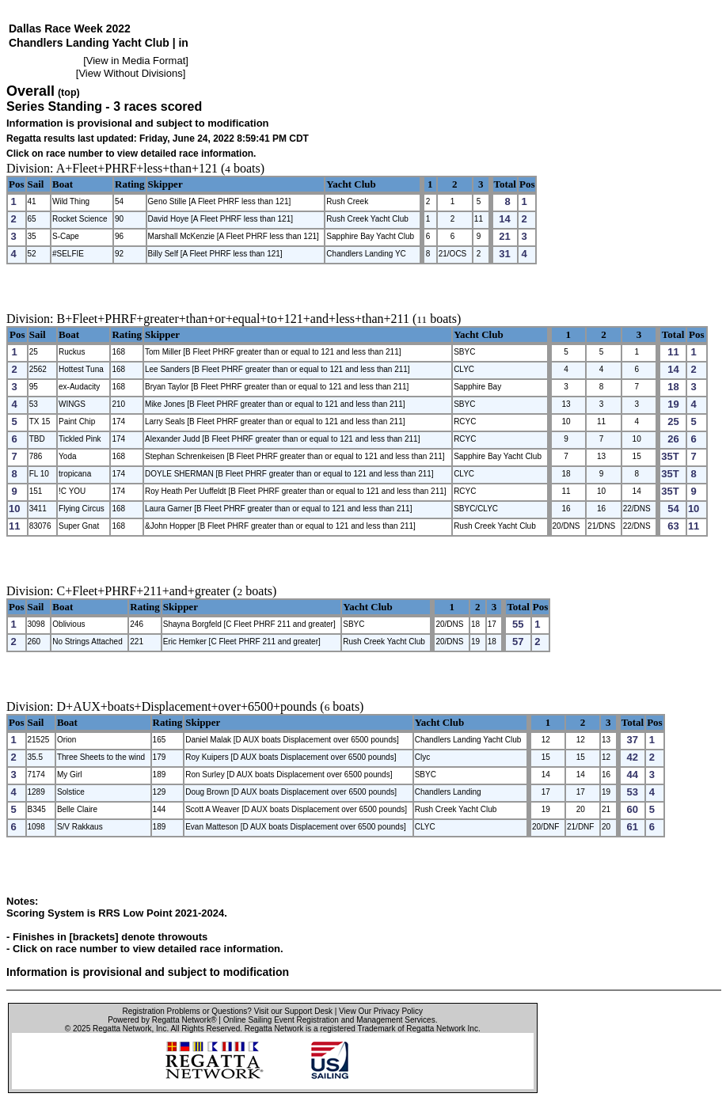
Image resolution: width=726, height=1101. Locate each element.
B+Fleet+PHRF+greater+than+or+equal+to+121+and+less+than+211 (233, 318)
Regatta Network (122, 1028)
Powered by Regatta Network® (162, 1020)
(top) (69, 92)
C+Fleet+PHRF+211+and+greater (143, 591)
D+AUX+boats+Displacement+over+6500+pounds (187, 706)
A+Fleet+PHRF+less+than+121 (137, 168)
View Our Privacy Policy (381, 1011)
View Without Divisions (130, 73)
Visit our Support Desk (293, 1011)
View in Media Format (135, 60)
